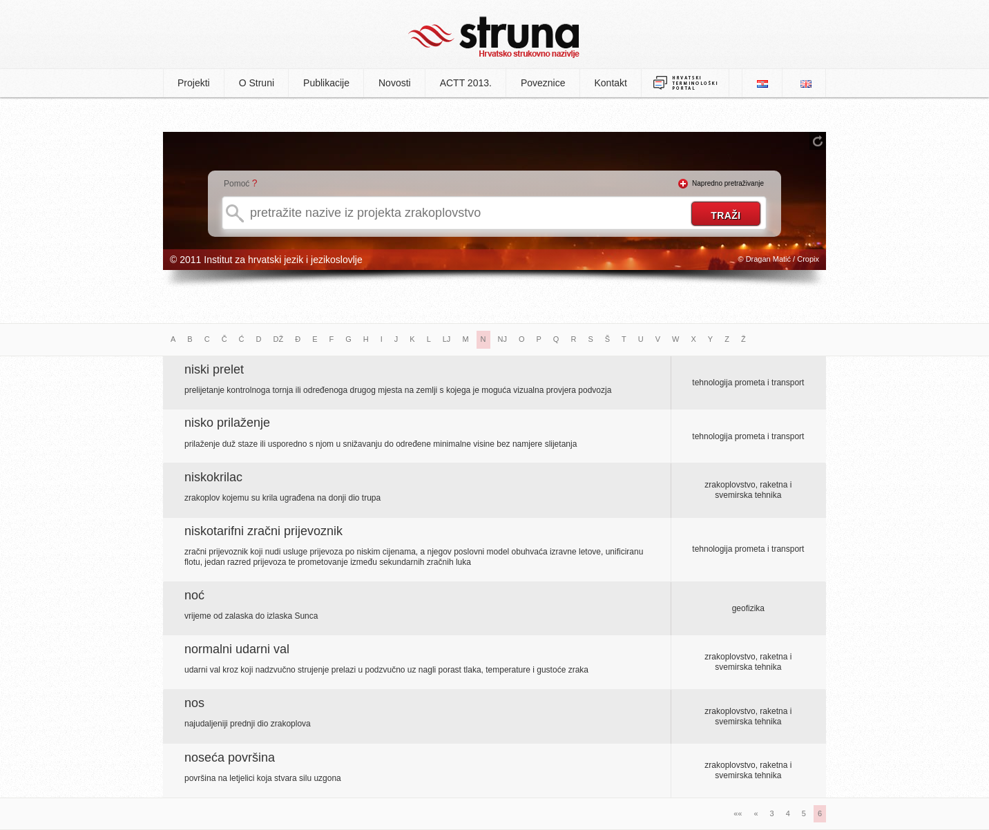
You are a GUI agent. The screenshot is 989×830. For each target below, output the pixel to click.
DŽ (278, 339)
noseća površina (229, 757)
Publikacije (326, 82)
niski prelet (214, 369)
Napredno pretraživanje (728, 183)
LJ (447, 339)
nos (194, 703)
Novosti (394, 82)
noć (194, 595)
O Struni (256, 82)
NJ (502, 339)
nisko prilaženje (227, 423)
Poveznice (543, 82)
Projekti (193, 82)
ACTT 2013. (466, 82)
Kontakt (611, 82)
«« (737, 813)
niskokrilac (213, 477)
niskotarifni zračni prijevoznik (263, 531)
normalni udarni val (236, 649)
